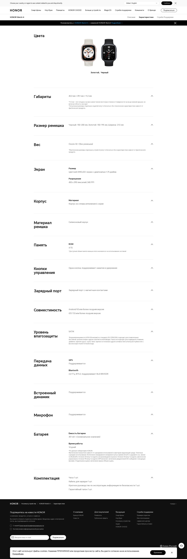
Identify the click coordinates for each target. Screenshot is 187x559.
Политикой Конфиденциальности (31, 526)
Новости (76, 518)
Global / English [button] (131, 3)
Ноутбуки (48, 10)
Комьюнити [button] (139, 10)
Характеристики (146, 17)
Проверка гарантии (143, 515)
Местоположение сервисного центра (143, 519)
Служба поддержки (123, 10)
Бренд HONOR (78, 515)
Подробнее (117, 23)
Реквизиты (98, 515)
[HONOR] (14, 504)
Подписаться (169, 10)
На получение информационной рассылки (28, 529)
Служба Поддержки (165, 17)
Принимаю (158, 553)
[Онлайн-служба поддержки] (181, 546)
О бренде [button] (152, 10)
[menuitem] (152, 96)
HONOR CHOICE (74, 10)
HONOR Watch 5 (81, 23)
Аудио (118, 524)
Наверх (173, 504)
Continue (167, 3)
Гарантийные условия (144, 524)
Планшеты (60, 10)
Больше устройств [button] (93, 10)
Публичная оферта (101, 518)
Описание (131, 17)
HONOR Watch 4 (44, 504)
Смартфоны (36, 10)
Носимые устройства (28, 504)
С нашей (28, 526)
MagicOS (107, 10)
